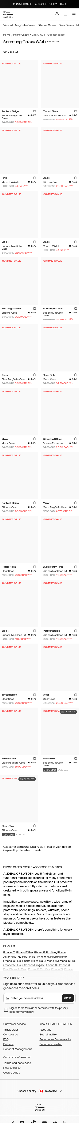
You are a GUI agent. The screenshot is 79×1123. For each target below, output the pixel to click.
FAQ (5, 1039)
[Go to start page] (8, 14)
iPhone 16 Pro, (58, 956)
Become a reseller (51, 1044)
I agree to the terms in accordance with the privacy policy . (38, 1010)
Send (67, 998)
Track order (10, 1029)
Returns (8, 1044)
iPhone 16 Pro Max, (33, 960)
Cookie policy (11, 1072)
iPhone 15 (51, 960)
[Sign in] (57, 13)
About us (45, 1029)
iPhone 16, (43, 956)
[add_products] (34, 111)
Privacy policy (11, 1067)
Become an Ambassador (55, 1039)
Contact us (10, 1034)
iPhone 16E (29, 956)
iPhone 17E (14, 956)
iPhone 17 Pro (24, 952)
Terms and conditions (17, 1063)
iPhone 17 (9, 952)
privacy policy (25, 1012)
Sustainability (48, 1034)
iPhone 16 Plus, (12, 960)
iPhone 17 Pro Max (45, 952)
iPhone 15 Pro (66, 960)
